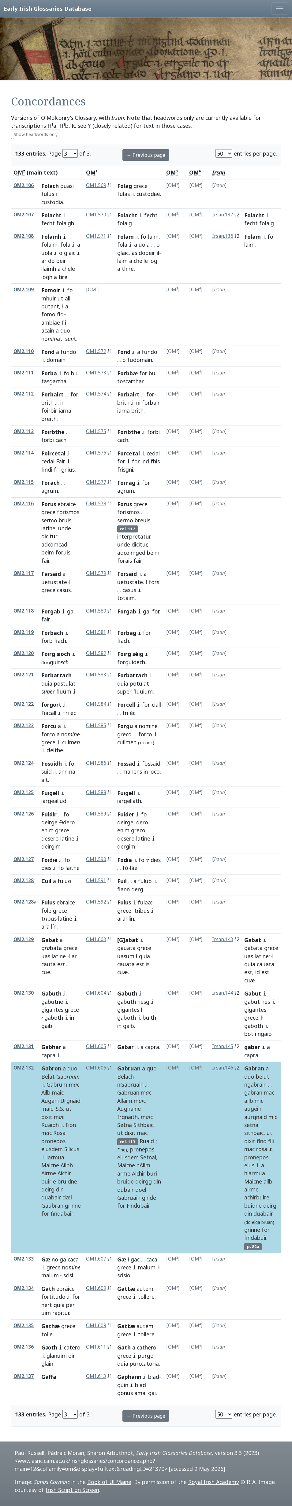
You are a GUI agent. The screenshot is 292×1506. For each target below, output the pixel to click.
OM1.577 (96, 482)
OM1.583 (96, 675)
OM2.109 (23, 289)
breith (49, 418)
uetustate (54, 582)
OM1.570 (96, 215)
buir (46, 1181)
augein (252, 1108)
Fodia (124, 859)
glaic (69, 252)
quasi (67, 186)
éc (132, 712)
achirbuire (256, 1197)
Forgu (125, 726)
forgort (51, 704)
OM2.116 (23, 503)
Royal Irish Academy (213, 1482)
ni (138, 402)
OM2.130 (23, 993)
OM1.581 (96, 632)
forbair (151, 402)
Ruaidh (50, 1125)
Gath (48, 1288)
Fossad (126, 763)
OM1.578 (96, 503)
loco (154, 771)
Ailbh (67, 1165)
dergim (126, 846)
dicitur (49, 536)
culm (71, 742)
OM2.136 (23, 1347)
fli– (65, 322)
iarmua (55, 1157)
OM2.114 (23, 453)
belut (262, 1076)
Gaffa (48, 1376)
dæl (67, 1197)
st (70, 338)
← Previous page (145, 155)
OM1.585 (96, 725)
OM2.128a (24, 902)
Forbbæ (127, 373)
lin (131, 918)
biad (153, 1376)
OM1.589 (96, 814)
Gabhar (51, 1047)
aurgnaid (255, 1117)
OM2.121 (23, 675)
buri (152, 1173)
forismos (68, 512)
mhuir (48, 298)
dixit (46, 1117)
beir (61, 260)
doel (140, 1189)
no (55, 1259)
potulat (139, 683)
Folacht (51, 215)
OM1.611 (96, 1347)
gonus (125, 1393)
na (72, 771)
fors (154, 582)
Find (121, 1150)
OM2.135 (23, 1325)
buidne (253, 1205)
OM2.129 (23, 939)
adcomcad (54, 544)
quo (65, 330)
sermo (49, 520)
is (147, 964)
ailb (248, 1100)
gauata (126, 948)
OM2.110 (23, 351)
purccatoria (144, 1363)
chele (68, 268)
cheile (141, 260)
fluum (63, 691)
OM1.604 (96, 993)
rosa (261, 1149)
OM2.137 (23, 1376)
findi (46, 469)
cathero (146, 1347)
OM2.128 (23, 880)
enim (47, 830)
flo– (61, 314)
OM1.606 (96, 1068)
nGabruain (130, 1084)
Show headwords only (36, 134)
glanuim (57, 1355)
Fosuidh (51, 763)
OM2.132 (23, 1068)
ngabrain (255, 1084)
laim (153, 236)
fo (143, 236)
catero (72, 1347)
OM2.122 (23, 704)
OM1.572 (96, 351)
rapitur (60, 1312)
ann (63, 771)
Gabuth (51, 993)
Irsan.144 (222, 993)
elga (256, 1222)
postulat (65, 683)
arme (123, 1173)
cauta (48, 964)
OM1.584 (96, 704)
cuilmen (127, 742)
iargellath (129, 801)
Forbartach (56, 675)
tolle (47, 1334)
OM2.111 (23, 373)
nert (46, 1305)
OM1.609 (96, 1288)
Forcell (126, 704)
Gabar (125, 1047)
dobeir (147, 252)
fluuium (143, 691)
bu (74, 373)
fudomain (139, 359)
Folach (50, 186)
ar (44, 260)
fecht (48, 223)
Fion (71, 1125)
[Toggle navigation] (279, 8)
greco (124, 734)
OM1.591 (96, 880)
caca (73, 1259)
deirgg (143, 1181)
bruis (65, 520)
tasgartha (53, 381)
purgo (146, 1355)
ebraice (67, 504)
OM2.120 (23, 653)
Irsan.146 (222, 1068)
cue (45, 972)
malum (50, 1275)
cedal (47, 461)
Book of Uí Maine (109, 1482)
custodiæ (148, 193)
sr (48, 691)
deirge (49, 822)
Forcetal (128, 453)
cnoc (148, 743)
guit (55, 662)
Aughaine (129, 1108)
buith (149, 1017)
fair (45, 560)
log (153, 260)
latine (48, 528)
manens (132, 771)
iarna (65, 410)
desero (50, 838)
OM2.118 (23, 611)
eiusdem (52, 1149)
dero (142, 822)
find (262, 1141)
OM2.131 (23, 1046)
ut (60, 298)
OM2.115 (23, 482)
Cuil (46, 881)
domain (56, 359)
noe (70, 734)
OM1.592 (96, 902)
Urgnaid (70, 1100)
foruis (62, 552)
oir (71, 1355)
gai (147, 611)
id (257, 972)
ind (145, 461)
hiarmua (254, 1173)
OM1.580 (96, 611)
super (124, 691)
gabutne (52, 1001)
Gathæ (50, 1326)
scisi (68, 1275)
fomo (48, 314)
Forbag (126, 632)
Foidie (49, 859)
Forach (50, 482)
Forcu (48, 726)
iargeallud (53, 801)
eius (249, 1165)
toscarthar (130, 381)
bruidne (67, 1181)
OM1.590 (96, 859)
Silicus (71, 1149)
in (62, 402)
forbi (47, 440)
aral (122, 918)
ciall (156, 704)
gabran (253, 1092)
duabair (51, 1197)
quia (46, 683)
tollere (146, 1296)
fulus (47, 193)
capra (48, 1055)
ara (45, 926)
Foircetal (53, 453)
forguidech (131, 662)
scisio (123, 1275)
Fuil (122, 881)
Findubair (138, 1205)
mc (74, 1084)
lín (54, 926)
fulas (123, 193)
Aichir (64, 1173)
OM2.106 (23, 185)
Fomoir (50, 290)
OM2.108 (23, 236)
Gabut (252, 993)
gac (135, 1259)
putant (50, 306)
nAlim (143, 1165)
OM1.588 (96, 792)
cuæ (122, 972)
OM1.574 (96, 394)
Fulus (48, 902)
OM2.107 (23, 215)
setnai (252, 1125)
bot (248, 1033)
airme (251, 1189)
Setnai (148, 1157)
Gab (68, 1076)
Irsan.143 (222, 939)
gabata (253, 948)
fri (57, 469)
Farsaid (51, 573)
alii (68, 298)
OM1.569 (96, 185)
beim (47, 552)
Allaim (124, 1100)
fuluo (145, 881)
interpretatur (133, 536)
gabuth (126, 1001)
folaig (124, 223)
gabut (252, 1001)
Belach (125, 1076)
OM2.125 (23, 792)
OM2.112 (23, 394)
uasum (125, 956)
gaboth (53, 1017)
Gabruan (128, 1068)
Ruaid (147, 1141)
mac (142, 1132)
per (70, 1305)
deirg (47, 1189)
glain (47, 1363)
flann (123, 889)
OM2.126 (23, 814)
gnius (68, 469)
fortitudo (53, 1296)
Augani (50, 1100)
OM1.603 (96, 939)
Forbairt (52, 394)
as (134, 252)
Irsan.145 (222, 1046)
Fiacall (48, 712)
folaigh (65, 223)
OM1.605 (96, 1046)
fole (46, 910)
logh (46, 277)
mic (259, 1100)
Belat (48, 1076)
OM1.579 (96, 573)
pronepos (53, 1141)
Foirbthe (53, 432)
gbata (51, 948)
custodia (52, 202)
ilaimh (48, 268)
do (51, 260)
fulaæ (145, 902)
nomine (148, 726)
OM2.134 (23, 1288)
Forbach (52, 632)
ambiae (50, 322)
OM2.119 (23, 632)
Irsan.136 (222, 236)
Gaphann (129, 1376)
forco (48, 734)
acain (47, 330)
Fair (60, 461)
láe (133, 867)
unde (64, 528)
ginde (149, 1197)
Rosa (59, 1132)
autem (145, 1288)
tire (62, 277)
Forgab (50, 611)
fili (271, 1141)
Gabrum (57, 1084)
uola (46, 252)
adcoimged (131, 552)
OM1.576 (96, 453)
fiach (60, 640)
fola (65, 244)
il (158, 252)
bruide (125, 1181)
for (143, 373)
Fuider (125, 814)
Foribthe (128, 432)
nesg (143, 1001)
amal (140, 1393)
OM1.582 (96, 653)
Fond (47, 351)
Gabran (254, 1068)
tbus (49, 918)
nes (265, 1001)
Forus (48, 504)
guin (122, 1385)
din (60, 1189)
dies (46, 867)
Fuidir (49, 814)
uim (46, 1312)
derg (137, 889)
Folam (125, 236)
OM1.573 (96, 373)
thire (128, 268)
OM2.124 (23, 763)
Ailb (46, 1092)
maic (58, 1092)
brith (47, 402)
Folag (124, 186)
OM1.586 (96, 763)
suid (46, 771)
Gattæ (126, 1288)
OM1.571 (96, 236)
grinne (73, 1205)
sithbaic (254, 1132)
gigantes (52, 1009)
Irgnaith (127, 1117)
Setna (124, 1125)
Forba (49, 373)
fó (125, 867)
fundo (68, 351)
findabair (62, 1213)
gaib (46, 1025)
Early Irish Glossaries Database (48, 8)
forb (47, 640)
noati (52, 338)
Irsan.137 (222, 215)
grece (140, 186)
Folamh (51, 236)
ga (70, 611)
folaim (49, 244)
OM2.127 (23, 859)
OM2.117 (23, 573)
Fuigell (50, 793)
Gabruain (128, 1197)
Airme (48, 1173)
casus (64, 590)
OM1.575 (96, 431)
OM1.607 (96, 1259)
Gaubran (52, 1205)
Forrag (126, 482)
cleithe (55, 750)
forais (124, 560)
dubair (125, 1189)
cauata (126, 964)
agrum (49, 490)
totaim (126, 598)
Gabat (49, 940)
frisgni (125, 469)
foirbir (49, 410)
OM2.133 (23, 1259)
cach (122, 440)
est (140, 964)
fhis (155, 461)
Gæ (45, 1259)
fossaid (151, 763)
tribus (141, 910)
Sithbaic (143, 1125)
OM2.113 (23, 431)
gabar (252, 1047)
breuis (142, 520)
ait (44, 779)
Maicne (50, 1165)
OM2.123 (23, 725)
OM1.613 (96, 1376)
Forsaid (127, 573)
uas (45, 956)
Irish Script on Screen (72, 1489)
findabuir (255, 1237)
